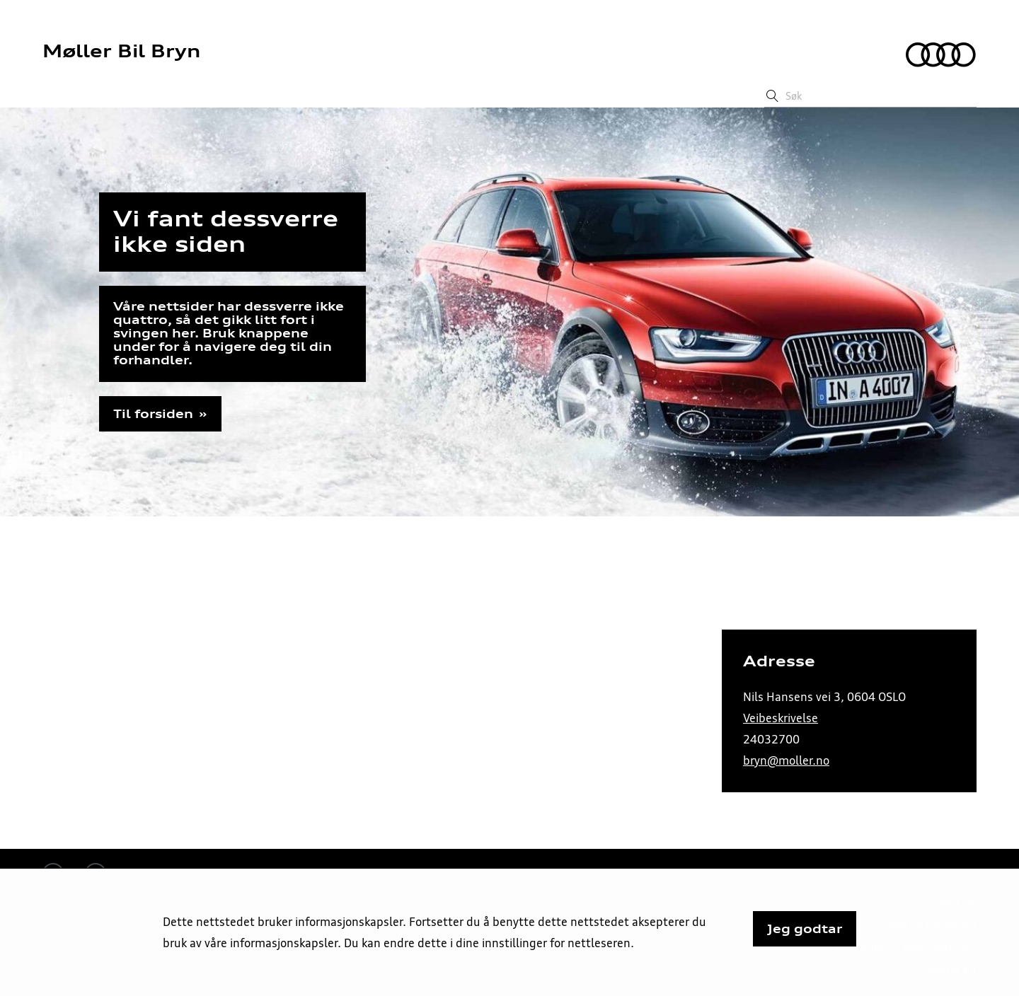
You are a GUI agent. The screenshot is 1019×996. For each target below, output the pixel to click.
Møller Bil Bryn (121, 50)
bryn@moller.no (786, 760)
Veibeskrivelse (780, 718)
